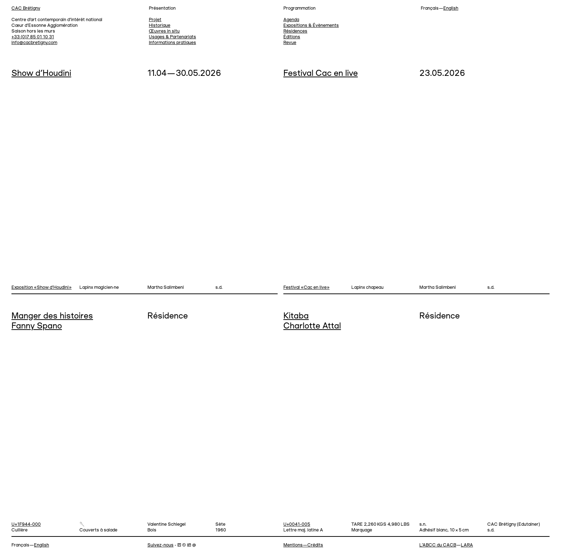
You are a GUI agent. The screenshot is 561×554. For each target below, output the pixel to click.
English (450, 8)
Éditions (291, 37)
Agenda (291, 20)
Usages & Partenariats (172, 37)
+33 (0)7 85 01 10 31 (32, 37)
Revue (289, 43)
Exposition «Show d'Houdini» (41, 288)
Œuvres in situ (164, 31)
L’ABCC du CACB (437, 545)
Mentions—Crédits (303, 545)
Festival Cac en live (320, 73)
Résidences (295, 31)
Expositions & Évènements (311, 26)
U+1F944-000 (26, 524)
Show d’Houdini (41, 73)
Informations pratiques (172, 43)
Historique (159, 26)
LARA (467, 545)
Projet (155, 20)
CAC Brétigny (25, 8)
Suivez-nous (160, 545)
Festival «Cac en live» (306, 288)
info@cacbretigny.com (34, 43)
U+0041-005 (296, 524)
